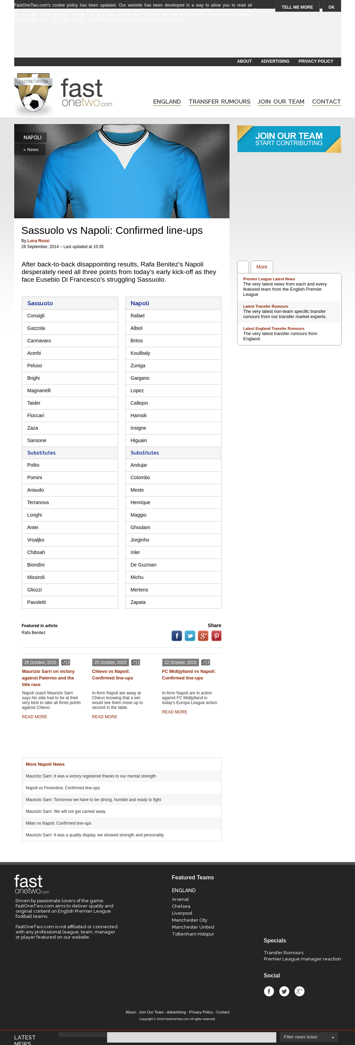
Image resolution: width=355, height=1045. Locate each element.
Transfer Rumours (283, 952)
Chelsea (181, 906)
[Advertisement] (177, 40)
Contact (223, 1012)
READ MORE (34, 716)
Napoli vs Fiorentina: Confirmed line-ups (63, 787)
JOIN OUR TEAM (281, 101)
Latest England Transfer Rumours (274, 328)
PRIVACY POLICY (315, 61)
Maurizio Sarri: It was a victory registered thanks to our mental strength (91, 776)
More (262, 267)
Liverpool (182, 913)
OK (332, 7)
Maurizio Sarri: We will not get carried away (66, 811)
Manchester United (193, 927)
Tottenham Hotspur (193, 934)
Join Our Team (151, 1012)
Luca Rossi (38, 240)
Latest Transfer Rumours (265, 306)
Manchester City (189, 920)
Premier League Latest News (269, 279)
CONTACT (326, 101)
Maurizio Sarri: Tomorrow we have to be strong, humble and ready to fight (93, 799)
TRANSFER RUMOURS (219, 101)
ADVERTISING (275, 61)
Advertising (176, 1012)
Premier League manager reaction (302, 958)
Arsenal (180, 899)
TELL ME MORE (297, 7)
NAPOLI (33, 137)
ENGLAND (167, 101)
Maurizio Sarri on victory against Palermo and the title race (48, 678)
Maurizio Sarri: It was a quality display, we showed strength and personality (95, 835)
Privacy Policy (201, 1012)
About (130, 1012)
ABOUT (244, 61)
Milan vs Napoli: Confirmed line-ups (59, 823)
